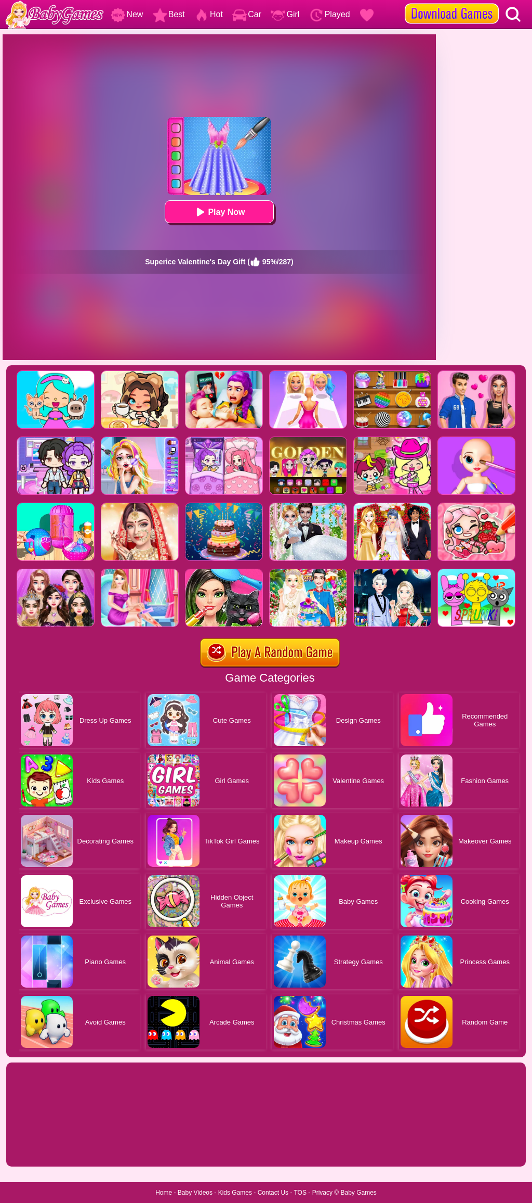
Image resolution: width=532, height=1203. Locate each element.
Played (329, 14)
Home (163, 1192)
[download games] (451, 3)
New (127, 14)
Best (169, 14)
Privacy (322, 1192)
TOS (300, 1192)
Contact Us (273, 1192)
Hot (208, 14)
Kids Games (235, 1192)
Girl (285, 14)
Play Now (219, 212)
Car (246, 14)
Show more (41, 1147)
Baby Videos (195, 1192)
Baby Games (358, 1192)
